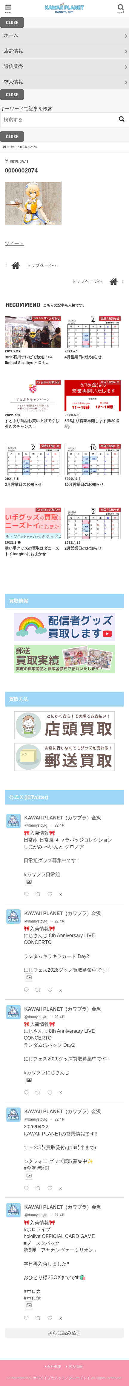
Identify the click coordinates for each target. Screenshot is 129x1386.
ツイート (14, 243)
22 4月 (60, 825)
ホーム (11, 35)
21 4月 (60, 1215)
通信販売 (13, 66)
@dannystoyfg (35, 825)
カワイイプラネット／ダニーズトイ (61, 1378)
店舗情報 (13, 50)
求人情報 (13, 81)
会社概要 (54, 1366)
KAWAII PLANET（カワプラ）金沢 (62, 817)
